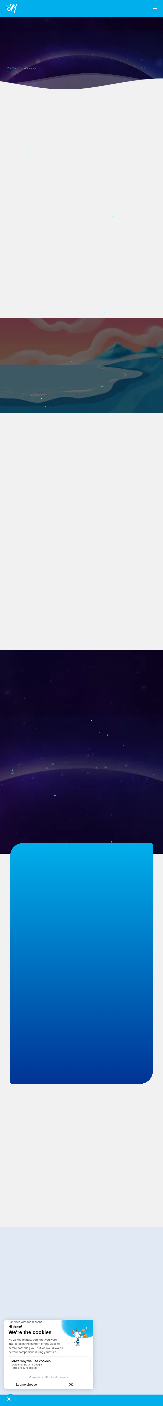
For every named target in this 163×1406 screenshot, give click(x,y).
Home (12, 68)
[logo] (11, 8)
